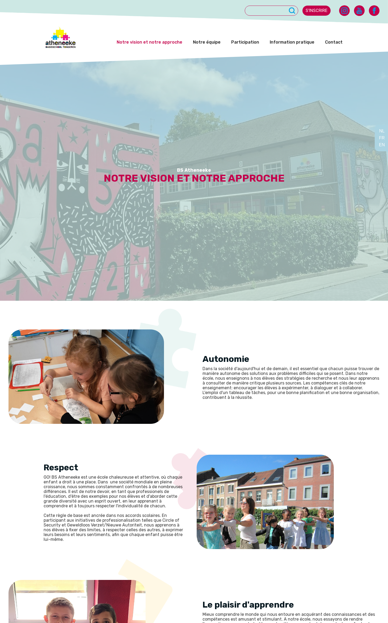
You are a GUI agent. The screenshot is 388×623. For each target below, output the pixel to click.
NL (382, 131)
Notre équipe (207, 42)
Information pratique (292, 42)
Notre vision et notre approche (149, 42)
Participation (245, 42)
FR (382, 138)
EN (382, 145)
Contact (334, 42)
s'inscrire (316, 10)
